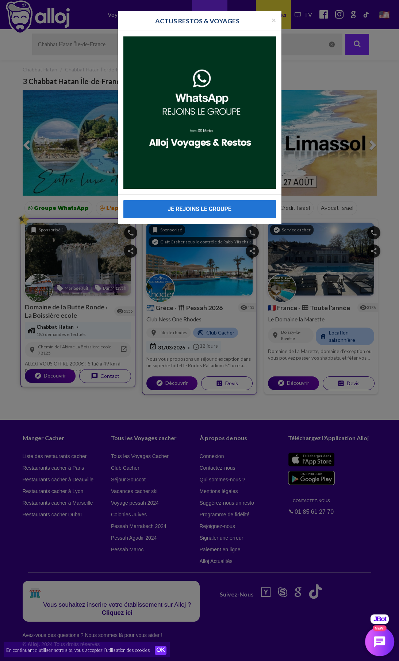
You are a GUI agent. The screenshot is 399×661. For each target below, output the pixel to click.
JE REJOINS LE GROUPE (199, 209)
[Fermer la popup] (274, 20)
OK (160, 650)
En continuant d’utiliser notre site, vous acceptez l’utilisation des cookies (78, 650)
